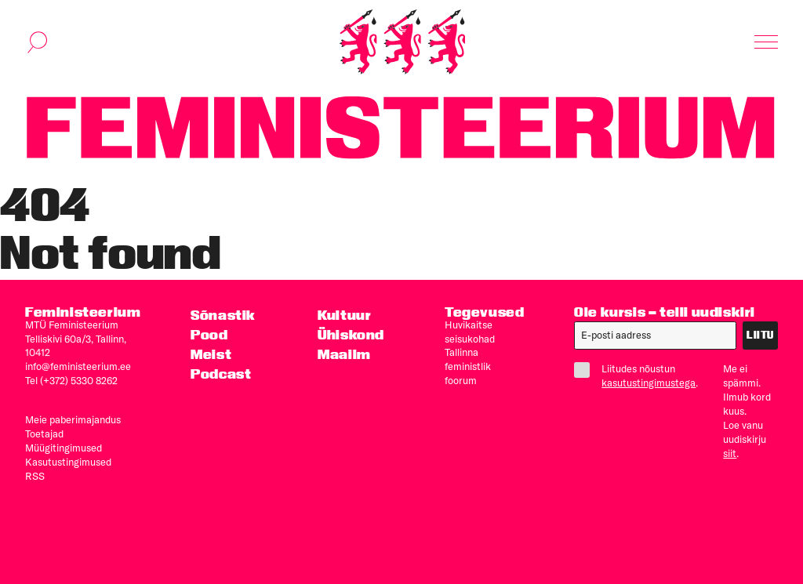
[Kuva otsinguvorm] (37, 42)
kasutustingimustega (648, 382)
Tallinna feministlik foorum (468, 366)
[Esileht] (402, 41)
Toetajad (44, 433)
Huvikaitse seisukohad (470, 331)
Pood (209, 334)
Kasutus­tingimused (68, 461)
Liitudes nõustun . (636, 375)
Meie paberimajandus (73, 419)
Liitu (760, 335)
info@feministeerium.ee (78, 366)
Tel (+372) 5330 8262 (71, 380)
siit (729, 453)
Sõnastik (223, 315)
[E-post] (655, 335)
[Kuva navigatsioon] (766, 42)
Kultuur (344, 315)
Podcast (221, 373)
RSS (35, 476)
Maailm (344, 354)
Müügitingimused (63, 447)
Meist (211, 354)
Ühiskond (351, 334)
